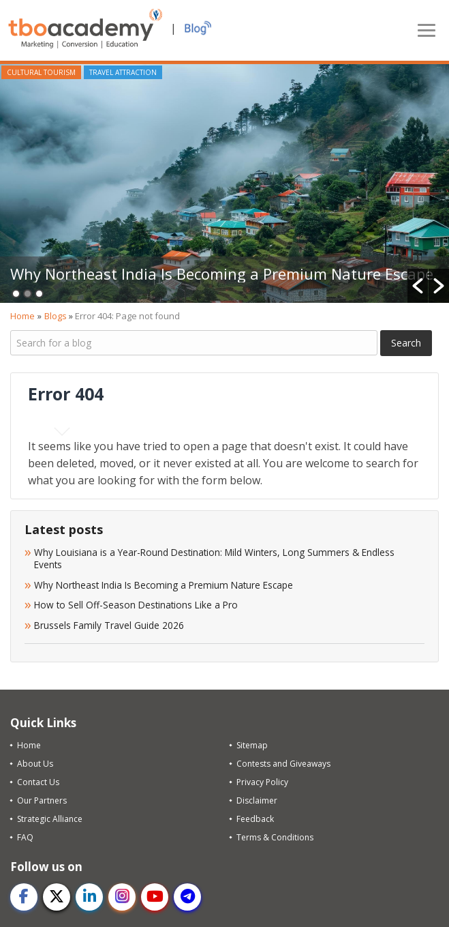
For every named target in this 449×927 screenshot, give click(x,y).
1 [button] (16, 293)
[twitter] (56, 897)
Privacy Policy (262, 782)
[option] (224, 183)
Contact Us (38, 782)
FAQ (25, 837)
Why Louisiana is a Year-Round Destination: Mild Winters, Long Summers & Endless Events (214, 558)
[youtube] (154, 897)
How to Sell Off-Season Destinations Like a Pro (136, 604)
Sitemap (252, 745)
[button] (417, 286)
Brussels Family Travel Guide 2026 (109, 625)
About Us (35, 763)
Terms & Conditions (274, 837)
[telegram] (187, 897)
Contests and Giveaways (283, 763)
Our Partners (42, 800)
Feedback (255, 819)
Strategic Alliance (49, 819)
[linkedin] (89, 897)
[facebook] (23, 897)
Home (22, 316)
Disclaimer (256, 800)
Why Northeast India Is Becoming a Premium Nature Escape (221, 273)
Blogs (55, 316)
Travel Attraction (123, 72)
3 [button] (39, 293)
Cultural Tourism (41, 72)
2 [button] (27, 293)
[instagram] (122, 897)
